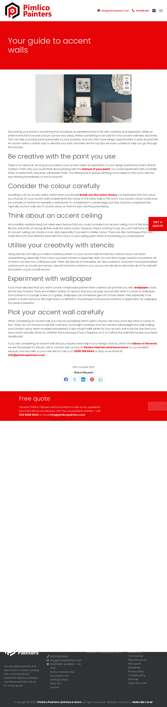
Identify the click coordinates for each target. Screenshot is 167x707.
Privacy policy (136, 671)
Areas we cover (137, 683)
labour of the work (144, 343)
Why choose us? (137, 659)
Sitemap (133, 679)
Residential (134, 652)
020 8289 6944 (140, 10)
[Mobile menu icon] (161, 11)
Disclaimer (134, 667)
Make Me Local (142, 702)
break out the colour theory (98, 195)
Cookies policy (136, 675)
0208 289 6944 (84, 351)
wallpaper (141, 287)
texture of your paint (96, 169)
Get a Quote (158, 224)
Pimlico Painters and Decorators (106, 347)
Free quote (132, 406)
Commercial (135, 656)
